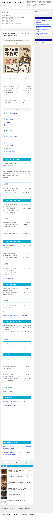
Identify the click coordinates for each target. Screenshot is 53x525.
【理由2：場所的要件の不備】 (12, 119)
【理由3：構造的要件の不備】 (12, 125)
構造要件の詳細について (8, 278)
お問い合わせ (26, 8)
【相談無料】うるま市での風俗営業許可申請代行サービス (18, 476)
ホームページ (3, 8)
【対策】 (8, 116)
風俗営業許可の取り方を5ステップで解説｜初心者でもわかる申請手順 (19, 483)
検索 (36, 11)
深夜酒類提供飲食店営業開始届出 (9, 40)
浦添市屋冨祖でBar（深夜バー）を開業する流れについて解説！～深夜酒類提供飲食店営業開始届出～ (19, 471)
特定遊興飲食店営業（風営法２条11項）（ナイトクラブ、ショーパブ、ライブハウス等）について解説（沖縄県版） (19, 489)
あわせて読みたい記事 (10, 151)
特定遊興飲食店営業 (19, 40)
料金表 (10, 8)
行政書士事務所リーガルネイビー (8, 14)
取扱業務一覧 (16, 8)
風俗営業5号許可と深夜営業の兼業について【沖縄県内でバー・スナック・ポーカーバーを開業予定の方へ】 (26, 508)
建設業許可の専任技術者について (42, 24)
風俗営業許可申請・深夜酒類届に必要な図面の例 (16, 500)
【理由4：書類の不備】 (10, 130)
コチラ (8, 391)
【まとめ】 (8, 142)
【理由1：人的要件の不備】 (11, 113)
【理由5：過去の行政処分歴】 (12, 136)
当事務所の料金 (10, 145)
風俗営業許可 (27, 40)
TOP (9, 514)
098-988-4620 (11, 406)
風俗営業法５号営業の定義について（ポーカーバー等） (17, 494)
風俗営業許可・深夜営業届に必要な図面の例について (15, 315)
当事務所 (5, 378)
